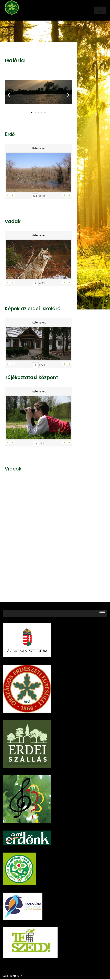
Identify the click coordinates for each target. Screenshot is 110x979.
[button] (31, 112)
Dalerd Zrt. (18, 17)
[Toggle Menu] (102, 613)
